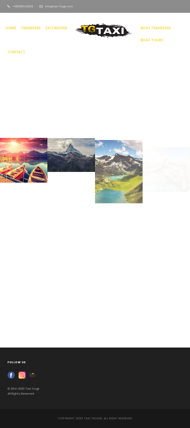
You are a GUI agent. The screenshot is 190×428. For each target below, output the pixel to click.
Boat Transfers (156, 28)
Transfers (31, 28)
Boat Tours (152, 40)
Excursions (56, 28)
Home (11, 28)
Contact (16, 52)
